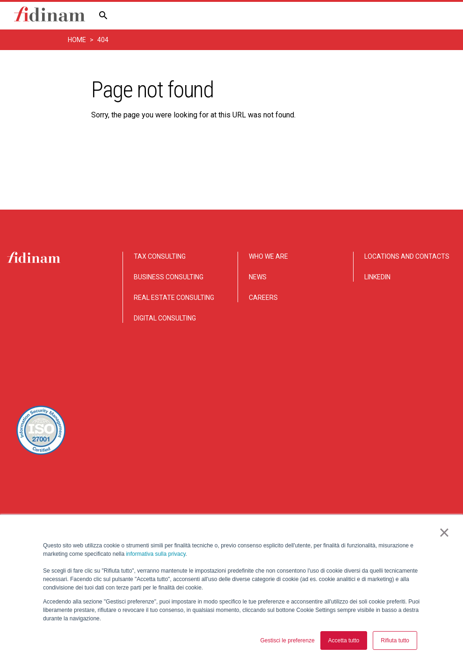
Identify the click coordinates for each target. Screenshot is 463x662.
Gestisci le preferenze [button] (287, 640)
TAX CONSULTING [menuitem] (160, 256)
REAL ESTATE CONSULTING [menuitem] (174, 297)
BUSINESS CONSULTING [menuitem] (168, 277)
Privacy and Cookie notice (367, 478)
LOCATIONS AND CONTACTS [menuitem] (406, 256)
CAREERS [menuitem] (263, 297)
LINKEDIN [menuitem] (377, 277)
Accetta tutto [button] (344, 640)
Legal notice (434, 478)
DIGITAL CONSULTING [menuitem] (165, 318)
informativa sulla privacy (155, 554)
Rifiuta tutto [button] (395, 640)
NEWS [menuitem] (258, 277)
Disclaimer (302, 478)
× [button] (444, 532)
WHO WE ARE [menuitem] (268, 256)
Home (77, 40)
